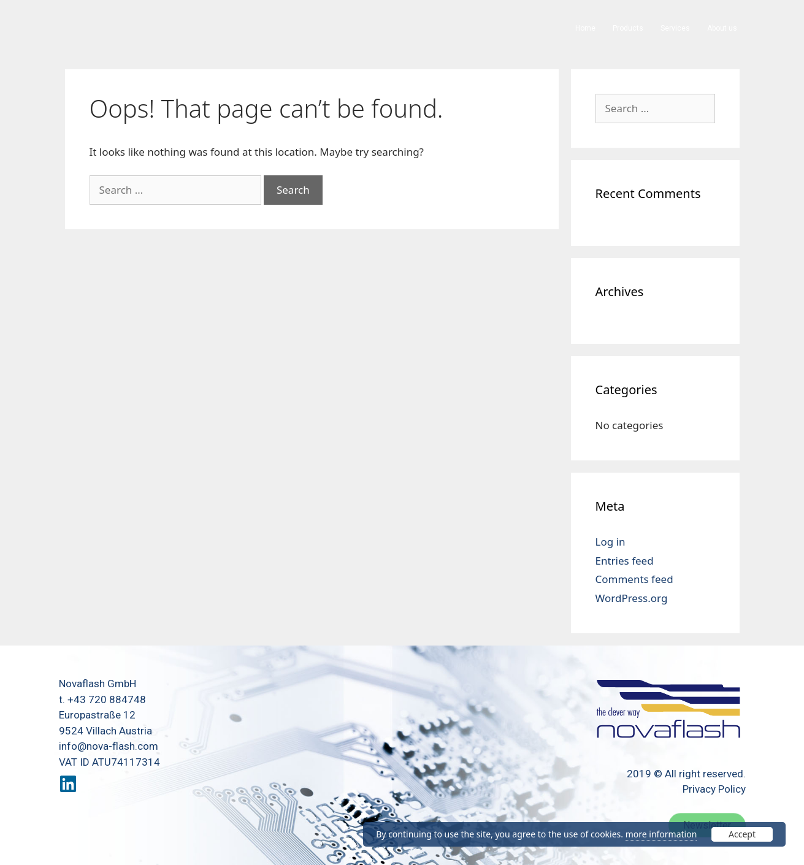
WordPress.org (631, 598)
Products (628, 28)
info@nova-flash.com (108, 746)
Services (675, 28)
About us (722, 28)
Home (585, 28)
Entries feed (624, 561)
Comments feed (634, 579)
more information (661, 834)
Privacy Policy (714, 789)
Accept (742, 834)
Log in (610, 542)
